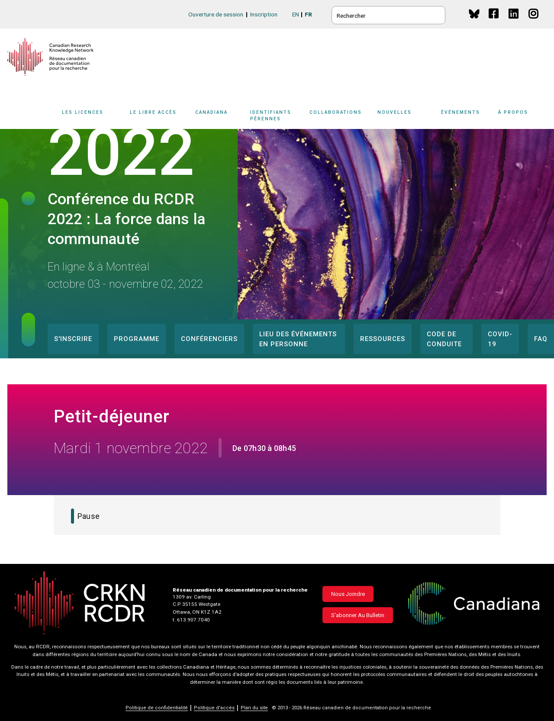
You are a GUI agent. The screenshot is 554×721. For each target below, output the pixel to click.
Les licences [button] (82, 112)
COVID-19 (500, 339)
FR (308, 14)
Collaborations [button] (335, 112)
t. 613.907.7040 (191, 620)
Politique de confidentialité (157, 708)
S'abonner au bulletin (357, 615)
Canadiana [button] (211, 112)
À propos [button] (513, 112)
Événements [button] (460, 112)
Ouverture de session (215, 14)
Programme (136, 339)
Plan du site (254, 708)
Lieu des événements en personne (298, 339)
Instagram (533, 21)
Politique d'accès (214, 708)
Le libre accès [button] (153, 112)
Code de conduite (444, 339)
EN (295, 14)
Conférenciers (209, 339)
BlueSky (474, 13)
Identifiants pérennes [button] (270, 115)
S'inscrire (73, 339)
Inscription (263, 14)
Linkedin (514, 21)
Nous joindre (348, 594)
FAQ (541, 339)
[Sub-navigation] (88, 118)
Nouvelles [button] (394, 112)
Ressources (382, 339)
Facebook (494, 21)
